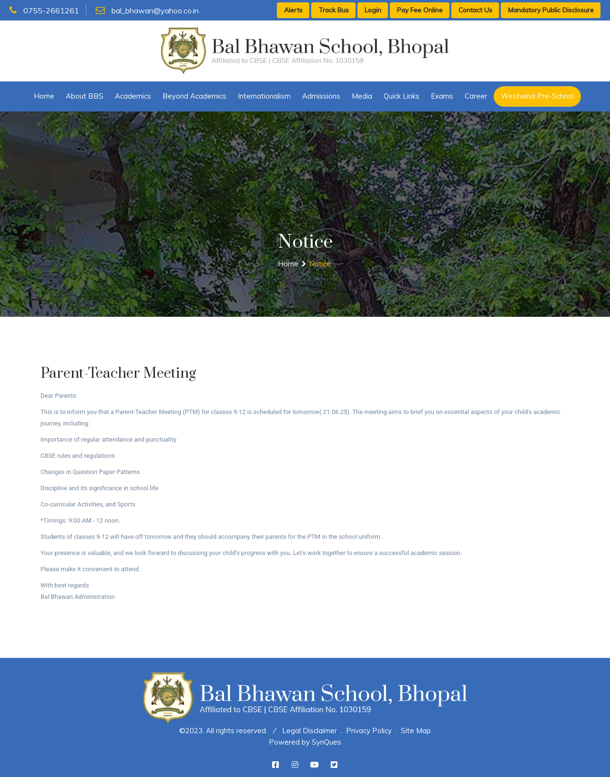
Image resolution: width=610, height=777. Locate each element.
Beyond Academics (194, 96)
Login (373, 10)
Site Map (416, 730)
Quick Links (401, 96)
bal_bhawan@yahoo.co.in (147, 10)
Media (362, 96)
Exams (442, 96)
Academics (133, 96)
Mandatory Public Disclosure (551, 10)
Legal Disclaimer (309, 730)
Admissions (321, 96)
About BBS (84, 96)
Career (476, 96)
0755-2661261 (44, 10)
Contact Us (475, 10)
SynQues (326, 742)
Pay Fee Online (420, 10)
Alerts (293, 10)
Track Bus (333, 10)
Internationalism (264, 96)
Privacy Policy (369, 730)
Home (44, 96)
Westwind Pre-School (537, 96)
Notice (320, 263)
